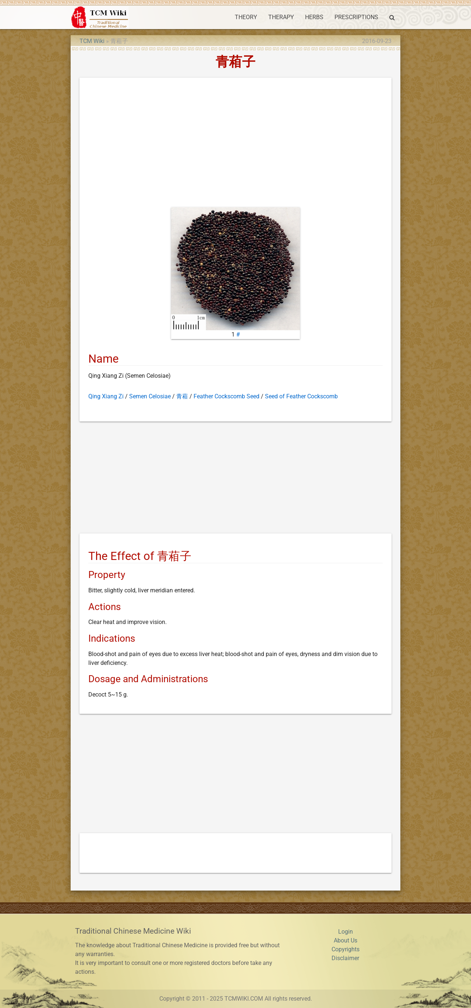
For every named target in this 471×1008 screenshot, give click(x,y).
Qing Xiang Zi (106, 396)
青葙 (182, 396)
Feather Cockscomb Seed (226, 396)
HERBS (314, 17)
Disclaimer (345, 958)
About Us (345, 940)
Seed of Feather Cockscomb (301, 396)
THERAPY (281, 17)
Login (345, 931)
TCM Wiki (92, 41)
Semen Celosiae (150, 396)
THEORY (246, 17)
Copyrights (346, 949)
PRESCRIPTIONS (356, 17)
